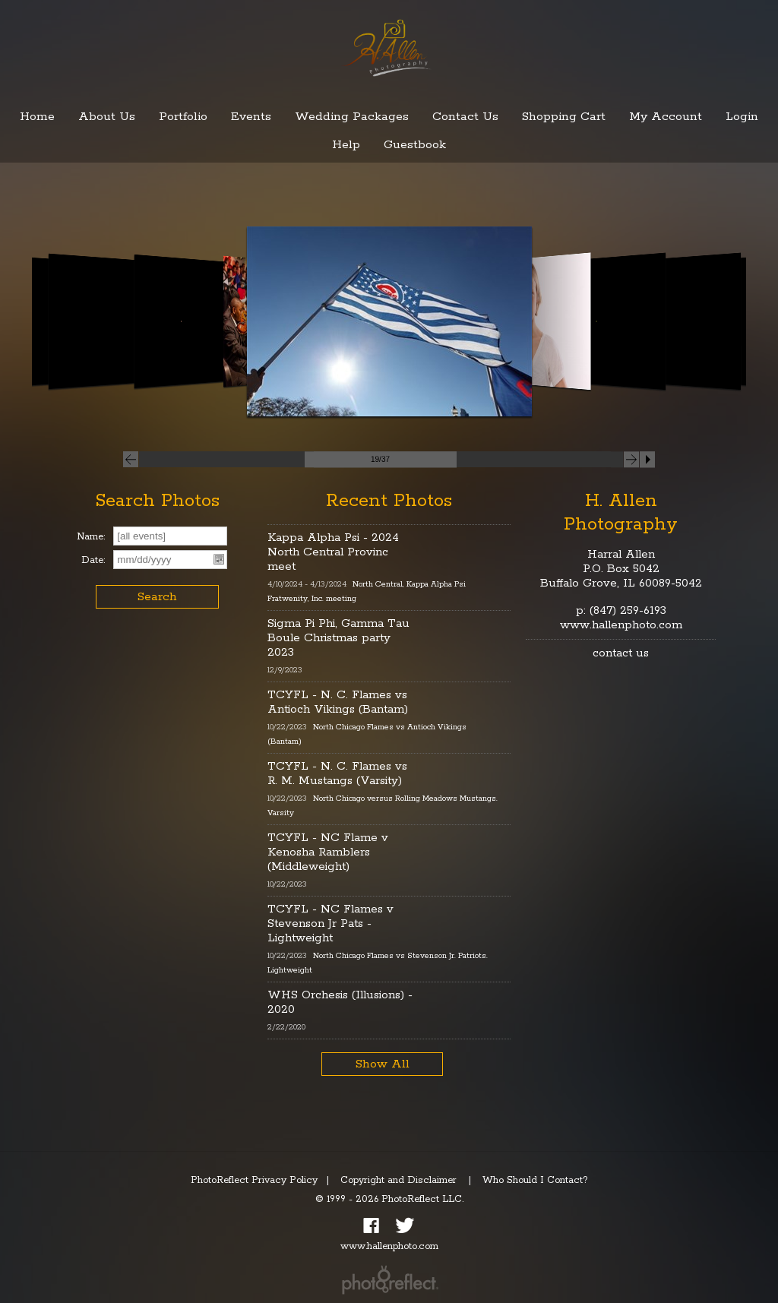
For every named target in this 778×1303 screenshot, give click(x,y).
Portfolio (183, 117)
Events (251, 117)
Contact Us (465, 117)
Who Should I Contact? (535, 1180)
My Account (665, 117)
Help (346, 145)
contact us (621, 653)
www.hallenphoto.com (621, 625)
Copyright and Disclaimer (400, 1180)
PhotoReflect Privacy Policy (254, 1180)
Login (742, 117)
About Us (106, 117)
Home (37, 117)
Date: (93, 560)
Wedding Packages (352, 117)
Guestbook (415, 145)
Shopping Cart (564, 117)
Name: (91, 536)
